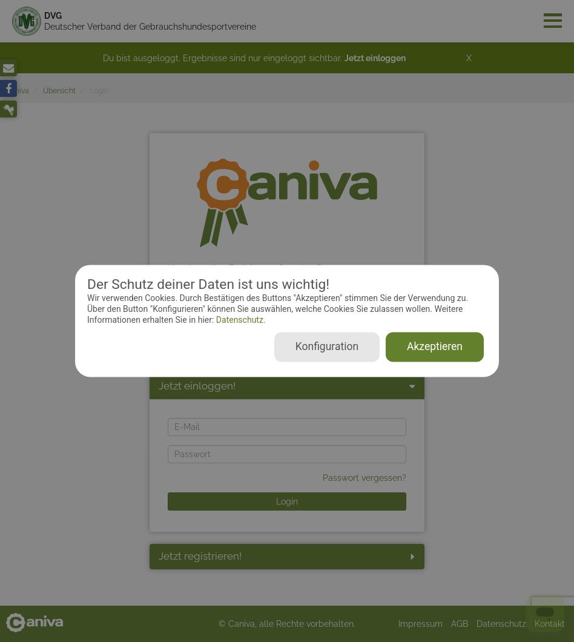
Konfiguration (326, 347)
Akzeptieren (435, 347)
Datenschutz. (239, 320)
